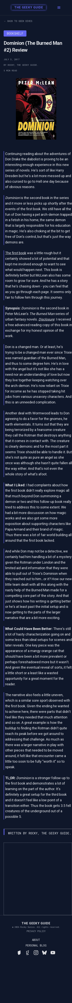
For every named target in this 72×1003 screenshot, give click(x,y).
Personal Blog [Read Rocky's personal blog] (36, 945)
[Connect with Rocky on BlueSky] (44, 952)
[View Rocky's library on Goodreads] (27, 952)
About (36, 940)
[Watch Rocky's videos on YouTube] (53, 952)
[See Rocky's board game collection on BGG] (19, 952)
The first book (15, 253)
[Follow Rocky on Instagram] (36, 952)
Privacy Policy (36, 931)
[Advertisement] (36, 879)
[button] (59, 7)
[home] (26, 7)
